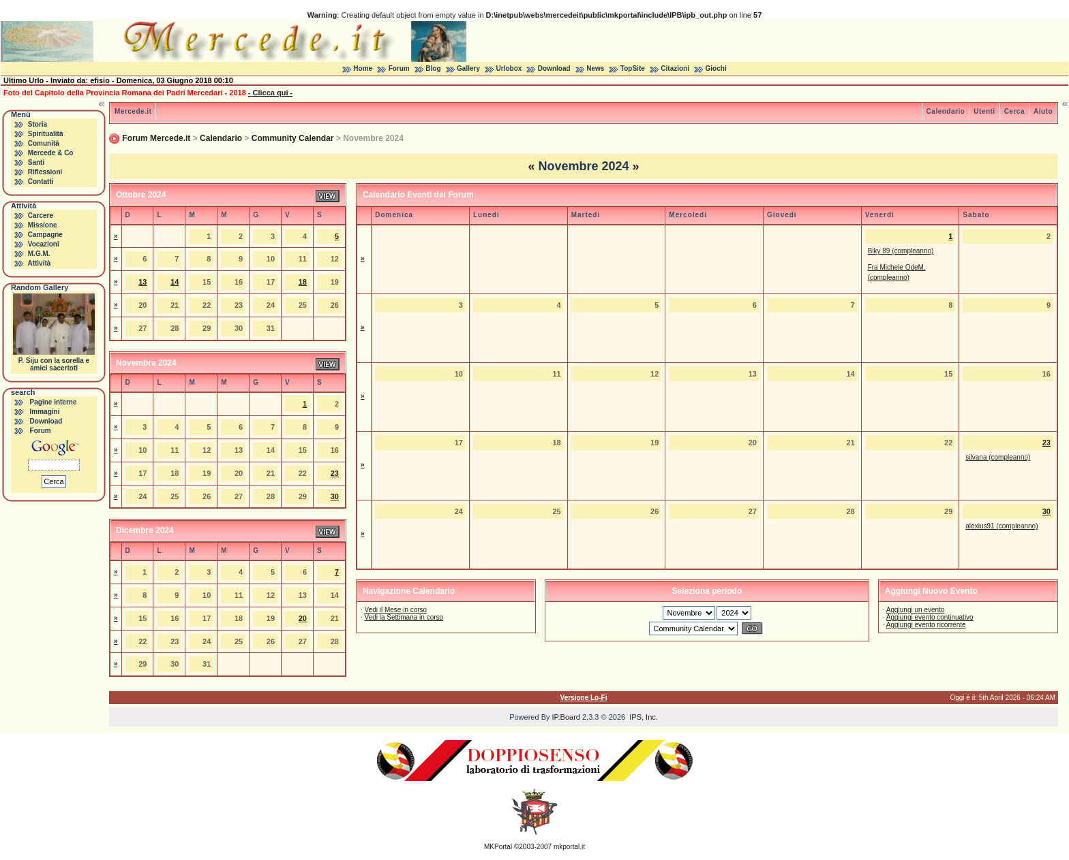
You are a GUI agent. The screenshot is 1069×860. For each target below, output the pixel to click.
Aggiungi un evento (915, 610)
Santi (36, 162)
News (595, 68)
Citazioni (675, 68)
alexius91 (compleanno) (1001, 526)
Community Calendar (293, 138)
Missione (42, 225)
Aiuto (1043, 111)
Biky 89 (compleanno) (901, 251)
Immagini (45, 411)
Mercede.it (133, 111)
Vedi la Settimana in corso (403, 617)
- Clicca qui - (270, 93)
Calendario (946, 111)
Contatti (41, 181)
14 (174, 282)
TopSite (632, 68)
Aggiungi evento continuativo (930, 617)
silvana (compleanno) (997, 457)
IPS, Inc (642, 717)
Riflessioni (45, 172)
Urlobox (509, 68)
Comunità (43, 143)
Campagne (45, 234)
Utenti (984, 111)
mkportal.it (569, 846)
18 (303, 282)
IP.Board (566, 717)
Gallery (468, 68)
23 (335, 473)
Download (554, 68)
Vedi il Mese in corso (395, 610)
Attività (38, 263)
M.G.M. (39, 253)
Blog (432, 68)
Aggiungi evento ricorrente (926, 624)
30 (335, 496)
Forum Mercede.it (156, 138)
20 (303, 618)
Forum (399, 68)
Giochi (716, 68)
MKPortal (498, 846)
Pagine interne (53, 402)
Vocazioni (43, 244)
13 (142, 282)
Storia (37, 124)
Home (362, 68)
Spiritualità (45, 134)
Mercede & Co (51, 153)
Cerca (1014, 111)
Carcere (40, 215)
